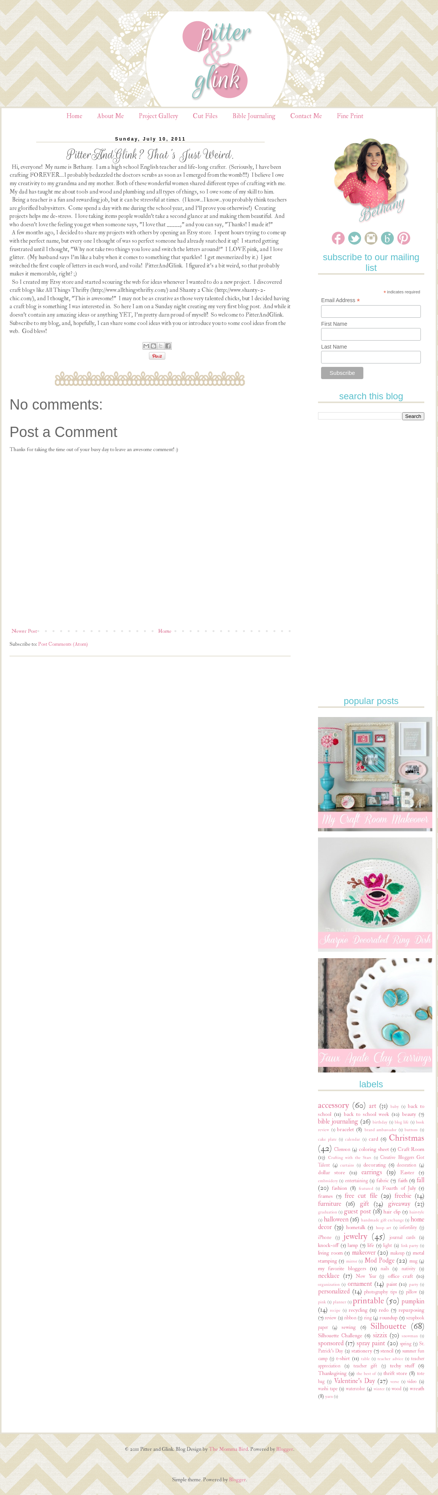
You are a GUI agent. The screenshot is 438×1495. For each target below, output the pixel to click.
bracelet (345, 1129)
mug (413, 1261)
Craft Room (411, 1149)
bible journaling (338, 1121)
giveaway (399, 1204)
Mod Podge (379, 1261)
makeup (397, 1253)
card (373, 1139)
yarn (329, 1396)
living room (330, 1253)
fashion (339, 1188)
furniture (329, 1204)
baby (394, 1106)
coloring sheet (373, 1149)
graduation (327, 1212)
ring (368, 1318)
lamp (353, 1245)
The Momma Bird (228, 1449)
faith (403, 1180)
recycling (358, 1310)
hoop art (383, 1228)
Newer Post (24, 631)
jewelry (355, 1236)
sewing (349, 1327)
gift (364, 1204)
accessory (333, 1105)
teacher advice (390, 1359)
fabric (382, 1180)
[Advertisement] (354, 540)
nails (384, 1269)
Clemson (342, 1149)
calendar (352, 1139)
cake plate (327, 1139)
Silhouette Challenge (340, 1335)
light (387, 1245)
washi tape (327, 1389)
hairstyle (416, 1212)
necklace (328, 1276)
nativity (408, 1269)
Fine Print (350, 116)
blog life (402, 1122)
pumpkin (412, 1301)
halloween (336, 1219)
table (365, 1359)
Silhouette (388, 1326)
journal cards (403, 1237)
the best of (366, 1374)
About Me (110, 116)
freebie (403, 1196)
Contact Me (306, 116)
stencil (386, 1351)
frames (325, 1196)
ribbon (350, 1318)
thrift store (395, 1373)
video (412, 1381)
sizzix (380, 1335)
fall (420, 1180)
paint (392, 1284)
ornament (360, 1284)
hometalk (355, 1227)
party (413, 1284)
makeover (364, 1253)
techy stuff (402, 1365)
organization (329, 1284)
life (371, 1245)
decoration (406, 1165)
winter (379, 1389)
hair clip (392, 1211)
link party (410, 1246)
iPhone (324, 1237)
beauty (409, 1114)
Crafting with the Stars (350, 1157)
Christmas (406, 1138)
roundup (388, 1317)
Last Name (334, 347)
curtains (347, 1165)
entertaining (356, 1181)
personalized (334, 1291)
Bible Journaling (253, 116)
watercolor (355, 1389)
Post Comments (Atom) (63, 644)
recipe (335, 1310)
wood (396, 1389)
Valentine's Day (354, 1381)
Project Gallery (158, 116)
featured (366, 1188)
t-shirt (343, 1358)
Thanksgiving (332, 1373)
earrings (371, 1172)
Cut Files (205, 116)
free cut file (361, 1196)
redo (383, 1310)
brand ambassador (380, 1130)
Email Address (340, 300)
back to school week (366, 1114)
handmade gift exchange (382, 1220)
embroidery (328, 1181)
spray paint (370, 1343)
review (330, 1318)
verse (394, 1382)
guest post (357, 1211)
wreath (417, 1388)
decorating (374, 1165)
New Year (366, 1276)
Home (74, 116)
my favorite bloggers (342, 1268)
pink (322, 1302)
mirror (351, 1261)
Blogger (284, 1449)
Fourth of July (399, 1188)
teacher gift (365, 1366)
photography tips (380, 1292)
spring (405, 1344)
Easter (407, 1172)
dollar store (331, 1172)
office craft (400, 1276)
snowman (410, 1336)
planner (339, 1302)
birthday (379, 1122)
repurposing (411, 1310)
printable (368, 1300)
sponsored (331, 1343)
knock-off (328, 1245)
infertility (408, 1227)
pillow (411, 1292)
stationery (362, 1351)
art (372, 1106)
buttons (411, 1130)
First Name (334, 324)
